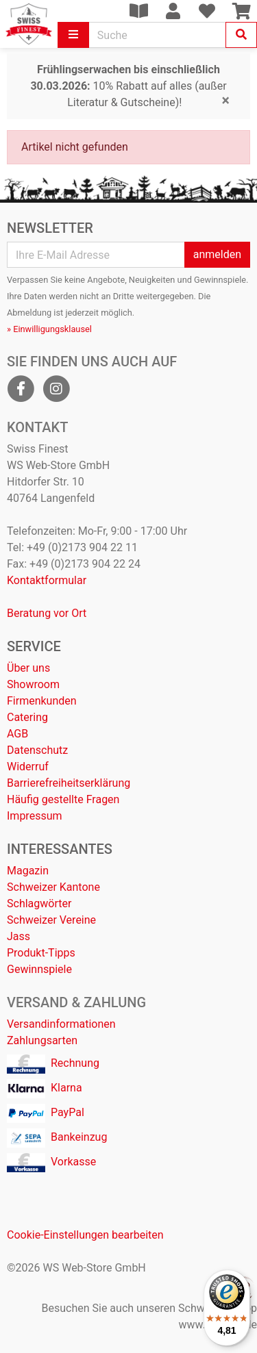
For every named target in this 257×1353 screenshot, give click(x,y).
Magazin (28, 870)
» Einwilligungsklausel (49, 329)
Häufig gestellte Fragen (63, 799)
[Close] (226, 100)
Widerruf (28, 766)
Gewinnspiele (39, 969)
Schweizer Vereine (51, 919)
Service (34, 646)
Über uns (28, 667)
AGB (17, 733)
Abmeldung (29, 312)
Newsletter (50, 228)
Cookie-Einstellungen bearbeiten (85, 1234)
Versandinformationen (61, 1023)
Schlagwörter (39, 903)
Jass (18, 936)
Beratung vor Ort (46, 613)
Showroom (33, 684)
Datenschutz (37, 750)
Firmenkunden (42, 700)
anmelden (217, 254)
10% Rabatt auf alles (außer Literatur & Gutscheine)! (128, 86)
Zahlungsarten (42, 1040)
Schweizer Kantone (53, 887)
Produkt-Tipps (41, 952)
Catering (27, 717)
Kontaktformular (46, 580)
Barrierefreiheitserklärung (68, 782)
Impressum (34, 815)
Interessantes (59, 849)
